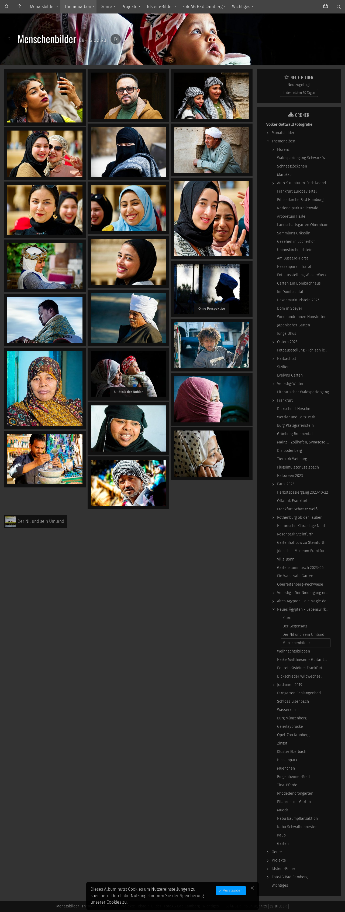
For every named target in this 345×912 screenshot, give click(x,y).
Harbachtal (286, 358)
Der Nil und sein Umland (303, 634)
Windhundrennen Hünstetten (301, 317)
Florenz (283, 149)
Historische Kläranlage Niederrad (303, 526)
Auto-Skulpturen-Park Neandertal (303, 183)
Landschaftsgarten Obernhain (302, 225)
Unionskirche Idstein (294, 250)
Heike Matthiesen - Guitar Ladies (303, 659)
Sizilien (283, 367)
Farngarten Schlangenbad (299, 693)
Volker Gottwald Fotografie (289, 124)
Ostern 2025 (287, 342)
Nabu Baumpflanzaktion (297, 818)
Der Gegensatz (294, 626)
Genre (106, 6)
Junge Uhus (286, 333)
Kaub (281, 835)
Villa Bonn (285, 559)
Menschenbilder (296, 643)
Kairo (286, 618)
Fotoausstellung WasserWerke (303, 275)
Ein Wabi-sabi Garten (295, 576)
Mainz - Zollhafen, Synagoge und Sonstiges (303, 442)
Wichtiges (241, 6)
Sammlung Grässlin (293, 233)
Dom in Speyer (289, 308)
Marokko (284, 174)
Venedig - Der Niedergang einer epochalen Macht (303, 592)
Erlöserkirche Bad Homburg (300, 199)
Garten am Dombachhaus (299, 283)
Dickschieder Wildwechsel (299, 676)
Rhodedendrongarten (295, 793)
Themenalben (77, 6)
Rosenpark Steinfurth (295, 534)
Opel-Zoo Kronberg (293, 735)
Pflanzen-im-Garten (294, 802)
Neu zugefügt (299, 85)
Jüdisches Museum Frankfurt (301, 551)
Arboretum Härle (291, 216)
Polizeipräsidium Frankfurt (299, 668)
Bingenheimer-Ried (293, 776)
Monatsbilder (42, 6)
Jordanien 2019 (289, 684)
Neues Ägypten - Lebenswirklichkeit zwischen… (303, 609)
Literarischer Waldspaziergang (303, 392)
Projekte (129, 6)
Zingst (282, 743)
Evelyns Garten (290, 375)
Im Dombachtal (290, 291)
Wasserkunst (288, 710)
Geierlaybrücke (290, 726)
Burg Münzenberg (291, 718)
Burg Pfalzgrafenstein (295, 425)
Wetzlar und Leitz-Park (296, 417)
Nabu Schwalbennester (297, 827)
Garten (283, 843)
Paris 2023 (285, 484)
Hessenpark (287, 760)
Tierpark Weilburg (292, 459)
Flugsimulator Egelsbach (298, 467)
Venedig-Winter (290, 383)
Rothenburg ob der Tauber (299, 517)
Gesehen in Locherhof (296, 241)
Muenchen (286, 768)
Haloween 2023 (290, 475)
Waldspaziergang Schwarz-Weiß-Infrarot (303, 158)
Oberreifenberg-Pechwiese (300, 584)
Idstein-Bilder (160, 6)
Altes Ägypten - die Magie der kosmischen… (303, 601)
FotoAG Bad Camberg (202, 6)
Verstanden (232, 890)
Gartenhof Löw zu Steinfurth (301, 542)
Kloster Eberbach (291, 751)
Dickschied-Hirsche (293, 409)
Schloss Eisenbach (293, 701)
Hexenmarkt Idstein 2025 (298, 300)
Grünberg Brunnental (295, 434)
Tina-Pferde (287, 785)
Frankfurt (285, 400)
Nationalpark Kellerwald (297, 208)
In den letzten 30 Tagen (299, 93)
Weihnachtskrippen (293, 651)
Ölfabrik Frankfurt (292, 500)
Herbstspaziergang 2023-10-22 (302, 492)
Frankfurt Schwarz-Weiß (297, 509)
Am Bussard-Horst (292, 258)
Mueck (282, 810)
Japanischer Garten (293, 325)
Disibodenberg (289, 450)
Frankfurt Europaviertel (297, 191)
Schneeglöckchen (292, 166)
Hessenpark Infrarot (294, 266)
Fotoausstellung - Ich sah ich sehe (303, 350)
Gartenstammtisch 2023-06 (300, 567)
